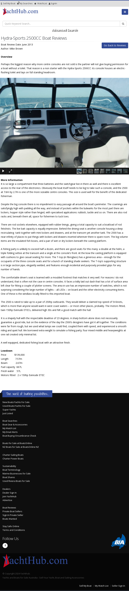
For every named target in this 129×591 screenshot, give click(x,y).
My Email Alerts (10, 432)
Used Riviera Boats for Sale (16, 481)
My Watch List (9, 428)
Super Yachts (9, 409)
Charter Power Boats (13, 458)
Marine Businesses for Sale (17, 473)
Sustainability (9, 466)
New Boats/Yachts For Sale (16, 402)
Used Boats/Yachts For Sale (16, 406)
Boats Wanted (10, 518)
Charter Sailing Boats (13, 455)
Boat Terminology (11, 469)
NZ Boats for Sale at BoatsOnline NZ (21, 447)
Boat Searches (10, 420)
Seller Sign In (118, 585)
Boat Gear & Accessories (15, 424)
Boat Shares (9, 477)
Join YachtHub (9, 496)
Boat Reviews (9, 507)
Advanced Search (64, 30)
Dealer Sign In (10, 492)
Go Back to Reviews (115, 45)
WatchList (40, 3)
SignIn (49, 3)
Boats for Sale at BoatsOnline (17, 443)
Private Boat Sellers (12, 511)
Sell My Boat (8, 3)
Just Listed (8, 413)
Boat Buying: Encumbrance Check (19, 435)
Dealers (7, 489)
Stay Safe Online (11, 526)
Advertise (7, 500)
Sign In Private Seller (13, 515)
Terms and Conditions (14, 530)
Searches (25, 3)
